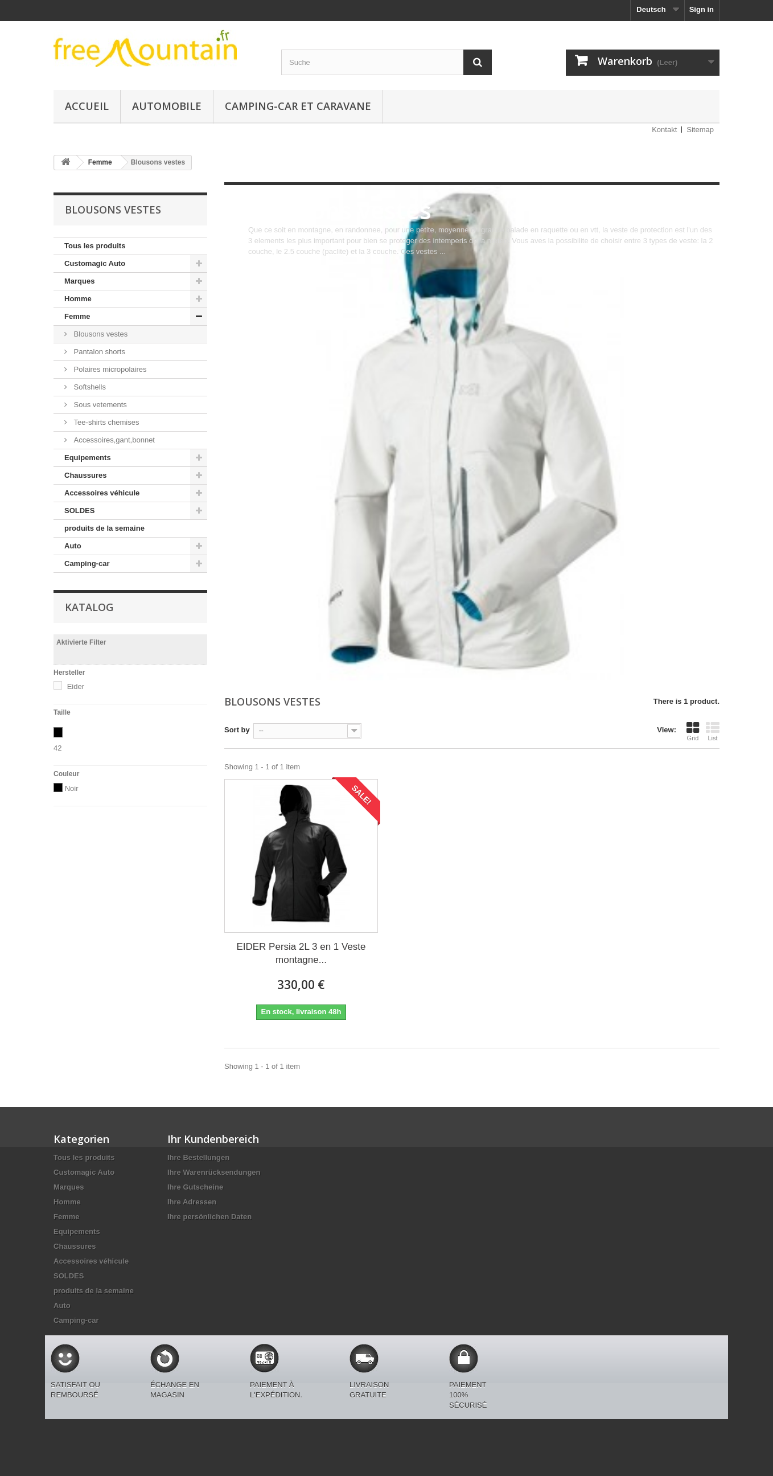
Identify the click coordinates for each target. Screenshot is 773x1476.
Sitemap (700, 129)
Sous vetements (99, 404)
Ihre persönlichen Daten (209, 1216)
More (256, 262)
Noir (72, 788)
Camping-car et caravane (298, 106)
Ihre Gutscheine (195, 1187)
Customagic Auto (94, 263)
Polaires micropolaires (109, 369)
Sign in (701, 9)
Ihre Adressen (191, 1202)
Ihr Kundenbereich (213, 1139)
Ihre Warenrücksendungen (214, 1172)
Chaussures (85, 475)
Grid (692, 731)
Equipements (87, 457)
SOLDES (79, 510)
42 (57, 748)
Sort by (237, 729)
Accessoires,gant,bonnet (113, 440)
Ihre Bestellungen (198, 1157)
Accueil (87, 106)
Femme (77, 316)
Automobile (167, 106)
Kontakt (664, 129)
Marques (79, 281)
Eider (75, 686)
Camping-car (86, 563)
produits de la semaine (104, 528)
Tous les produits (94, 245)
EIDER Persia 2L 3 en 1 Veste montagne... (300, 953)
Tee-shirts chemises (105, 422)
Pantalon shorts (98, 351)
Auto (72, 546)
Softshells (89, 387)
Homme (78, 298)
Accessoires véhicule (101, 493)
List (712, 731)
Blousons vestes (100, 334)
